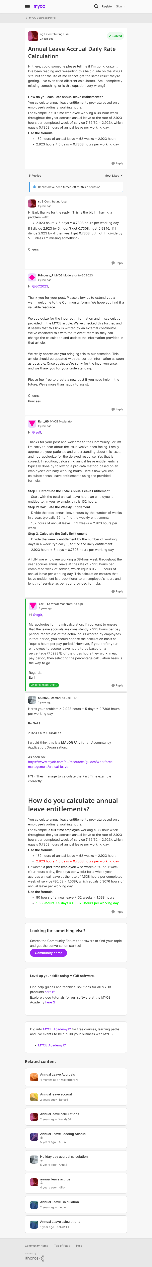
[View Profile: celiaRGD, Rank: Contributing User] (34, 1225)
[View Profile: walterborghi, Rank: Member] (34, 1077)
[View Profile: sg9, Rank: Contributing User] (33, 36)
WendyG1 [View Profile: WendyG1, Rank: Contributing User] (65, 1119)
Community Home (36, 1245)
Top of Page (62, 1245)
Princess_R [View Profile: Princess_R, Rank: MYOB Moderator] (45, 275)
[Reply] (117, 163)
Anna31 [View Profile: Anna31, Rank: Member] (64, 1164)
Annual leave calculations (59, 1114)
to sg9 (78, 603)
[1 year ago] (47, 1227)
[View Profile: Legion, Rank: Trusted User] (34, 1205)
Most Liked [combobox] (113, 176)
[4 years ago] (48, 1187)
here (48, 992)
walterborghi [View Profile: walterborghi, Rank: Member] (69, 1079)
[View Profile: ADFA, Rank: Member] (34, 1137)
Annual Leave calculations (60, 1222)
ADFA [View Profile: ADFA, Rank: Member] (62, 1142)
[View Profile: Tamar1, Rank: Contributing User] (34, 1097)
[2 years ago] (48, 1099)
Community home (48, 953)
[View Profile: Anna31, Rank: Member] (34, 1160)
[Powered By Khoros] (76, 1257)
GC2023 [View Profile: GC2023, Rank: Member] (44, 697)
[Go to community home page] (40, 6)
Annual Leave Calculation (59, 1202)
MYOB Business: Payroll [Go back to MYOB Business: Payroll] (40, 17)
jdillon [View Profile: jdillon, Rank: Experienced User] (62, 1187)
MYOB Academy (55, 1029)
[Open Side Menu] (27, 6)
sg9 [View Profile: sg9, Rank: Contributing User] (42, 34)
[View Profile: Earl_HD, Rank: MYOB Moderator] (32, 424)
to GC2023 (85, 275)
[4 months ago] (49, 1080)
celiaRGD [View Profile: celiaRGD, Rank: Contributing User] (63, 1227)
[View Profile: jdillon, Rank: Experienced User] (34, 1182)
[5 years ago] (48, 1142)
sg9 (38, 432)
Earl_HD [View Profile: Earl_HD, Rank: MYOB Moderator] (43, 421)
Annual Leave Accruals (57, 1074)
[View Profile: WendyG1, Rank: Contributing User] (34, 1117)
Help (79, 1245)
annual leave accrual (55, 1179)
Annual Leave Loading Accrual (63, 1134)
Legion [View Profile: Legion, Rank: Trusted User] (63, 1207)
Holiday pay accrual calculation (64, 1157)
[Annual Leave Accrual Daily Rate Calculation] (52, 206)
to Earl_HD (69, 697)
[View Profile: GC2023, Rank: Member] (32, 700)
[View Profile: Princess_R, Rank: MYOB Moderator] (32, 277)
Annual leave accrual (56, 1094)
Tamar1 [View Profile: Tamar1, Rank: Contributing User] (63, 1099)
